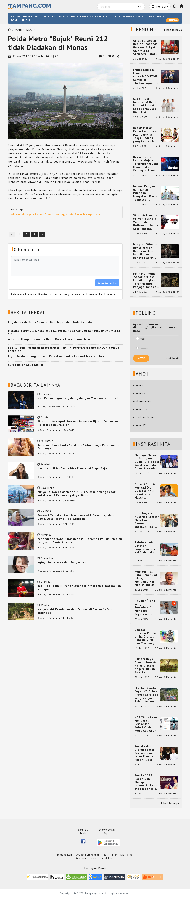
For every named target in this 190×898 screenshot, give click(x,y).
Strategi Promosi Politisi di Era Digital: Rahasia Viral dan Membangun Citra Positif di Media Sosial (146, 636)
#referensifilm (142, 401)
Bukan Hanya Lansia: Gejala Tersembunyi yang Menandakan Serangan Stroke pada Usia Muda (146, 163)
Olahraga (46, 394)
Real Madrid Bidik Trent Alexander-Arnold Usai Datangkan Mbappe (79, 587)
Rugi (141, 338)
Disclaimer (126, 854)
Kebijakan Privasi (86, 858)
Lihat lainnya (173, 30)
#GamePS (139, 393)
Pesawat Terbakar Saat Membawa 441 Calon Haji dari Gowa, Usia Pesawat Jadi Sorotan (75, 517)
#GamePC (139, 385)
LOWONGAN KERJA (131, 16)
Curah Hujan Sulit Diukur (25, 364)
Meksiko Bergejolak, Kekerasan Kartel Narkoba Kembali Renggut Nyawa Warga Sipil (64, 332)
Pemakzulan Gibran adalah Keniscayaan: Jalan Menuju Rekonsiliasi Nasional (145, 753)
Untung (142, 348)
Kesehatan (47, 464)
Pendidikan (47, 558)
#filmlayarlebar (143, 417)
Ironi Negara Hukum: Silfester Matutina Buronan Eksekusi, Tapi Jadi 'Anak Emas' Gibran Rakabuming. (147, 520)
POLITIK (111, 16)
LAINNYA (172, 20)
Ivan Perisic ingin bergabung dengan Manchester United (77, 398)
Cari (140, 6)
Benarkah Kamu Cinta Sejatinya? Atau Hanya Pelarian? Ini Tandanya (78, 446)
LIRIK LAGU (49, 16)
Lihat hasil (172, 358)
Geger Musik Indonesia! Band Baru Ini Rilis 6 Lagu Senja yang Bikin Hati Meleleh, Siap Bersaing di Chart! (146, 105)
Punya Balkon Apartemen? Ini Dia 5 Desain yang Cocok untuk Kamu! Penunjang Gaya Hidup (76, 493)
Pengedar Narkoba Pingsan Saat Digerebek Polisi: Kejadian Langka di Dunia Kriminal (79, 540)
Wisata (45, 605)
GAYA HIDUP (67, 16)
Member (159, 6)
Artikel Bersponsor (87, 854)
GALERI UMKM (20, 20)
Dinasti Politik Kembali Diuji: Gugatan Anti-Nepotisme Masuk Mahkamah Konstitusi (145, 491)
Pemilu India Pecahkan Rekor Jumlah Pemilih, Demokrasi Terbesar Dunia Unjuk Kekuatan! (63, 349)
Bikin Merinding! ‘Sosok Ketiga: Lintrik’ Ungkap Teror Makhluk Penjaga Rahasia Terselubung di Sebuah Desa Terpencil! (145, 280)
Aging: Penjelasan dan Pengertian (61, 562)
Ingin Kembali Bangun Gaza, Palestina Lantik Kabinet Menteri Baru (56, 356)
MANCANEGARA (25, 29)
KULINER (82, 16)
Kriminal (46, 534)
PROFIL (16, 16)
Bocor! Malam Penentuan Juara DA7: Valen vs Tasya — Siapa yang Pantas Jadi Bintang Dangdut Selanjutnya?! (145, 134)
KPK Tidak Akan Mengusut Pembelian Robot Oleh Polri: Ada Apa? (146, 724)
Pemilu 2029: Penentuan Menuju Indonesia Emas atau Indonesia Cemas (146, 782)
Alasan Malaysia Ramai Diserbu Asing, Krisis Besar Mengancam (55, 214)
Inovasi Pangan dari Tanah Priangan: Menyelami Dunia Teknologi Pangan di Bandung (145, 193)
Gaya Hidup (47, 487)
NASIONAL (46, 511)
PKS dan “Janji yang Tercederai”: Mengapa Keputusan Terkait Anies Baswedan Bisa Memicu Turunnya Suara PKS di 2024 (147, 607)
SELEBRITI (97, 16)
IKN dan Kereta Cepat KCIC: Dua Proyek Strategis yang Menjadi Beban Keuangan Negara (147, 694)
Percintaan (47, 441)
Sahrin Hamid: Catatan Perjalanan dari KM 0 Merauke (145, 547)
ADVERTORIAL (31, 16)
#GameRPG (140, 409)
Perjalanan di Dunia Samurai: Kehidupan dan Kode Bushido (50, 322)
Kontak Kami (106, 858)
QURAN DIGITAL (155, 16)
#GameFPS (140, 425)
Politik (44, 417)
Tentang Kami (65, 854)
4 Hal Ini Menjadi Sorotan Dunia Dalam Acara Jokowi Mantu (50, 339)
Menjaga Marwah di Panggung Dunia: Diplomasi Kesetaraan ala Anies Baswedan (147, 461)
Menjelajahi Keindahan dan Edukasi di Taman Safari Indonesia (74, 611)
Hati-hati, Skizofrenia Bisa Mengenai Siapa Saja (72, 468)
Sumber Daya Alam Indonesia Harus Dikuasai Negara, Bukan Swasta (146, 665)
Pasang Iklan (109, 854)
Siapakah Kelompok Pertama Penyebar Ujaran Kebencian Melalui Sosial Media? (77, 423)
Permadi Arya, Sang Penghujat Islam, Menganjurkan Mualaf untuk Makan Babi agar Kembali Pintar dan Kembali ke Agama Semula (146, 578)
